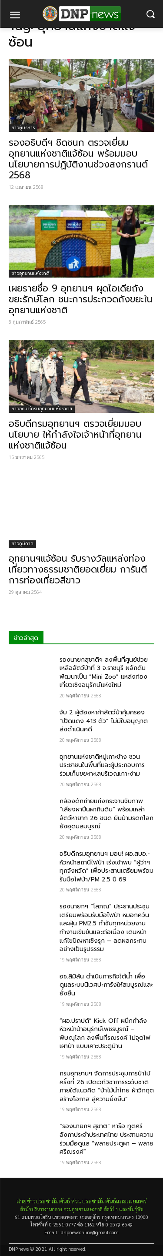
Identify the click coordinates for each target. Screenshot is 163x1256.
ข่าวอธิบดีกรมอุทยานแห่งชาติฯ (41, 408)
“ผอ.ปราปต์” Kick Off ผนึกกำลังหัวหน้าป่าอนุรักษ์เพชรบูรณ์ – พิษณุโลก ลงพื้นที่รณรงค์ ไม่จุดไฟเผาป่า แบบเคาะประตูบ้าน (105, 1033)
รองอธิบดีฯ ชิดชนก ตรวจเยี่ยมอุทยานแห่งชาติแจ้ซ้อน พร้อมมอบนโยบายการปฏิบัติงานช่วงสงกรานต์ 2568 (78, 159)
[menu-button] (15, 16)
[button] (150, 14)
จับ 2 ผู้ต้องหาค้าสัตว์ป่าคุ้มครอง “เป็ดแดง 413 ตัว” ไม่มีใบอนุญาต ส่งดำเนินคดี (104, 721)
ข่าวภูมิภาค (22, 543)
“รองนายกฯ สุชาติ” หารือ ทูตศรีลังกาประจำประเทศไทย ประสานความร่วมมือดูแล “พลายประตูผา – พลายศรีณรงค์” (106, 1139)
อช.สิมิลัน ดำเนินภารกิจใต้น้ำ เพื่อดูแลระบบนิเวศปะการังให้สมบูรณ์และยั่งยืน (106, 985)
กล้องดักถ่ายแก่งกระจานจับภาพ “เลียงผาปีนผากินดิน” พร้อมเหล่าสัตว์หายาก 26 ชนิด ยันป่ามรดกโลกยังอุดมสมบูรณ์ (106, 814)
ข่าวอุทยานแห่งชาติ (30, 273)
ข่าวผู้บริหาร (23, 127)
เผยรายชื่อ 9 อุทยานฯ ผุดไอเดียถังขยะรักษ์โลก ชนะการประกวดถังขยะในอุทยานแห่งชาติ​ (81, 299)
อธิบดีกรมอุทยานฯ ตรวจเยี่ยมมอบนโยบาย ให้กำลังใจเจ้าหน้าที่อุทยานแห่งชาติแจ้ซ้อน (75, 434)
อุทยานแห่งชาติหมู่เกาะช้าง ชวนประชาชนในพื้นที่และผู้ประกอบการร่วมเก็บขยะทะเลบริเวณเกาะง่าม (102, 765)
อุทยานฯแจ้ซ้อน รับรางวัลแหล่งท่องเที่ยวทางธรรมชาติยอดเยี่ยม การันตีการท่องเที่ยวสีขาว (78, 569)
